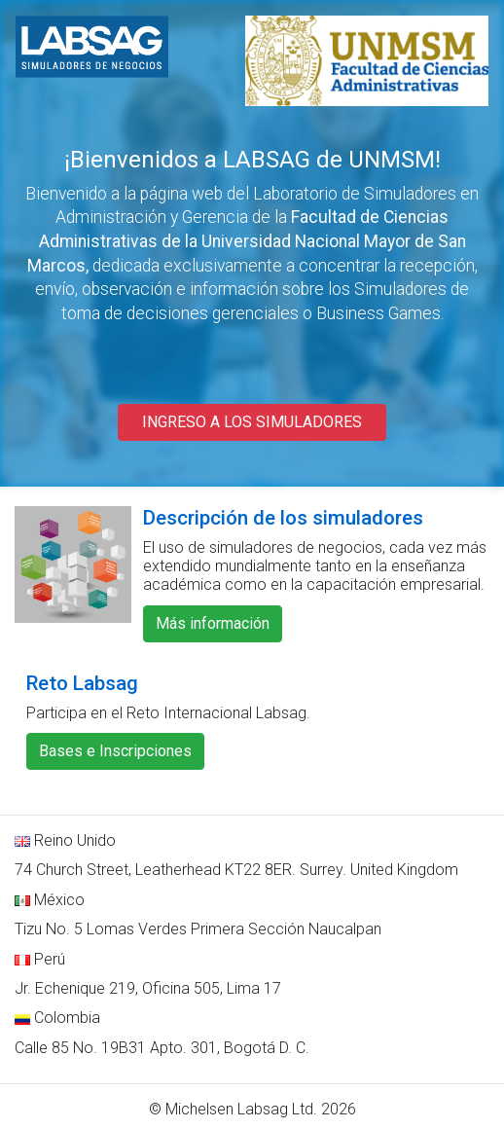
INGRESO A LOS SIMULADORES (252, 422)
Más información (213, 623)
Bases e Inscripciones (115, 751)
